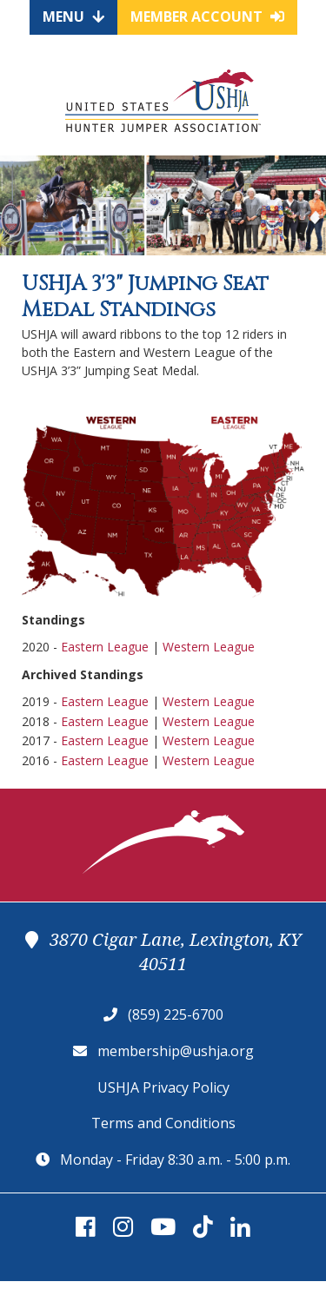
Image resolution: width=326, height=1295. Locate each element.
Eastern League (105, 646)
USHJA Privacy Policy (163, 1087)
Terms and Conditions (163, 1123)
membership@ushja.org (175, 1050)
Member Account (207, 16)
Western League (209, 646)
